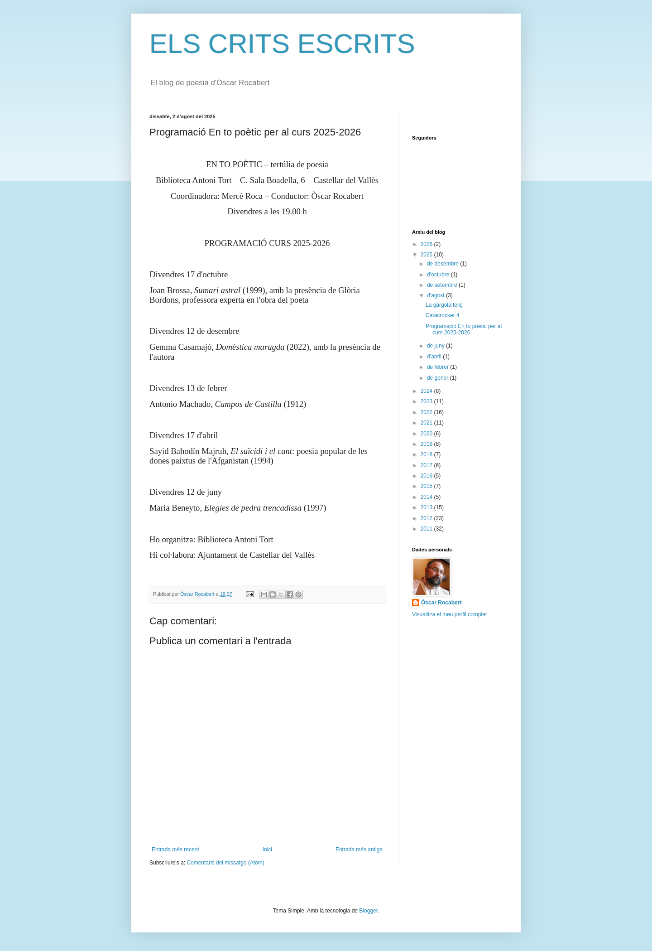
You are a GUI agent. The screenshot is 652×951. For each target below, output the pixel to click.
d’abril (435, 356)
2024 (427, 391)
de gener (438, 378)
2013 (427, 507)
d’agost (436, 295)
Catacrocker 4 (443, 315)
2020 (427, 433)
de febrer (438, 367)
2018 (427, 454)
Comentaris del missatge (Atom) (225, 862)
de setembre (443, 285)
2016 (427, 476)
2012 (427, 518)
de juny (436, 346)
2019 (427, 444)
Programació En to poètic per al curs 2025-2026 (464, 329)
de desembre (443, 264)
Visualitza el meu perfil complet (449, 614)
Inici (267, 849)
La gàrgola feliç (444, 305)
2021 (427, 423)
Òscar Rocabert (441, 602)
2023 (427, 401)
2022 (427, 412)
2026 (427, 244)
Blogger (368, 911)
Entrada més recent (175, 849)
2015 (427, 486)
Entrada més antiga (359, 849)
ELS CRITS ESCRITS (282, 44)
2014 (427, 497)
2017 (427, 465)
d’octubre (439, 274)
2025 (427, 254)
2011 (427, 529)
